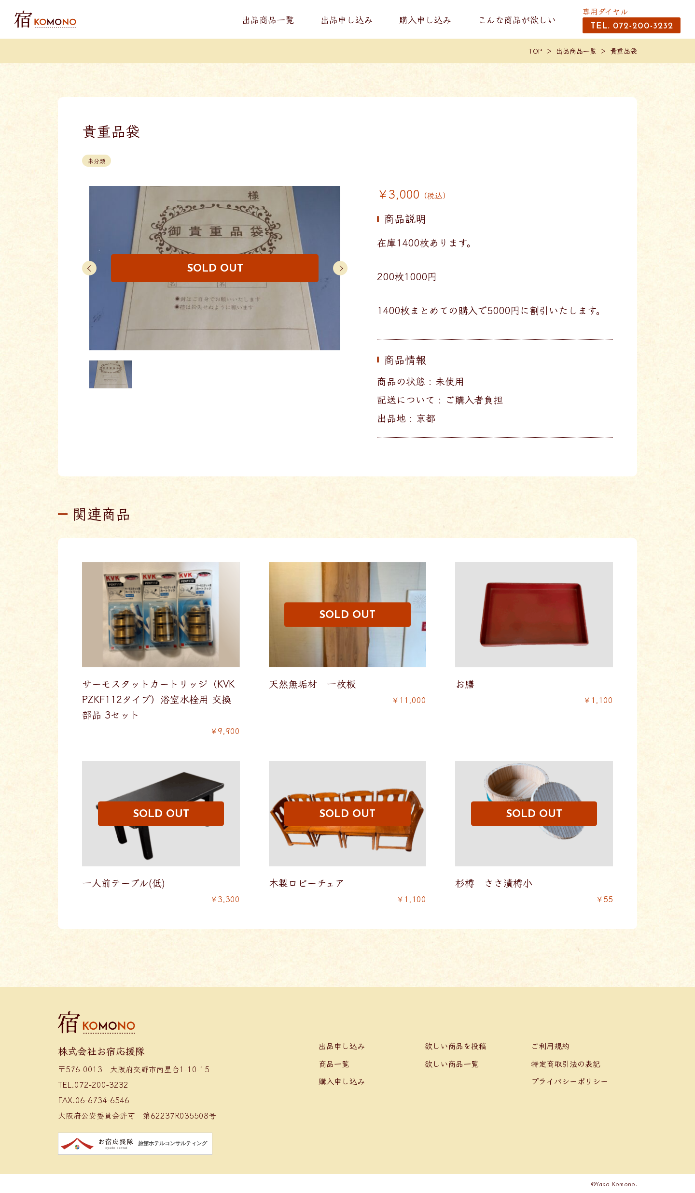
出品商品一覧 (268, 19)
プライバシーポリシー (569, 1081)
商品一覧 (334, 1063)
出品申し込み (346, 19)
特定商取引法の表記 (565, 1063)
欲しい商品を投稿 (455, 1045)
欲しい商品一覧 (452, 1063)
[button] (89, 268)
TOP (535, 51)
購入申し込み (425, 19)
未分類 (96, 161)
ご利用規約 (550, 1045)
